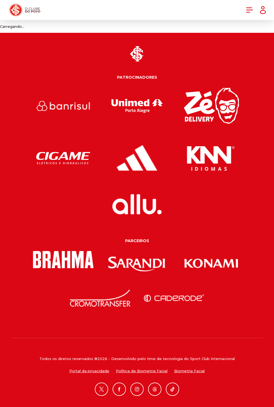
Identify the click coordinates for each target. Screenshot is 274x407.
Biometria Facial (189, 371)
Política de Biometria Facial (142, 371)
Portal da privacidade (89, 371)
